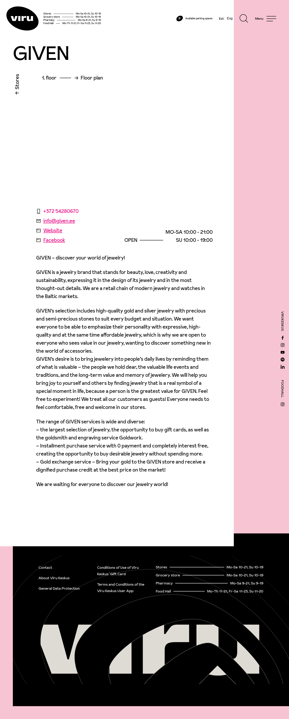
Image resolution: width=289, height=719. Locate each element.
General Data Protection (59, 588)
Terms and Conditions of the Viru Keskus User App (120, 587)
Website (49, 230)
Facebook (50, 240)
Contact (45, 567)
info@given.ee (55, 221)
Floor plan (92, 78)
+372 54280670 (57, 211)
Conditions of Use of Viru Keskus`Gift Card (118, 570)
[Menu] (265, 18)
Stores (17, 82)
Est (221, 18)
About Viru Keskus (54, 577)
